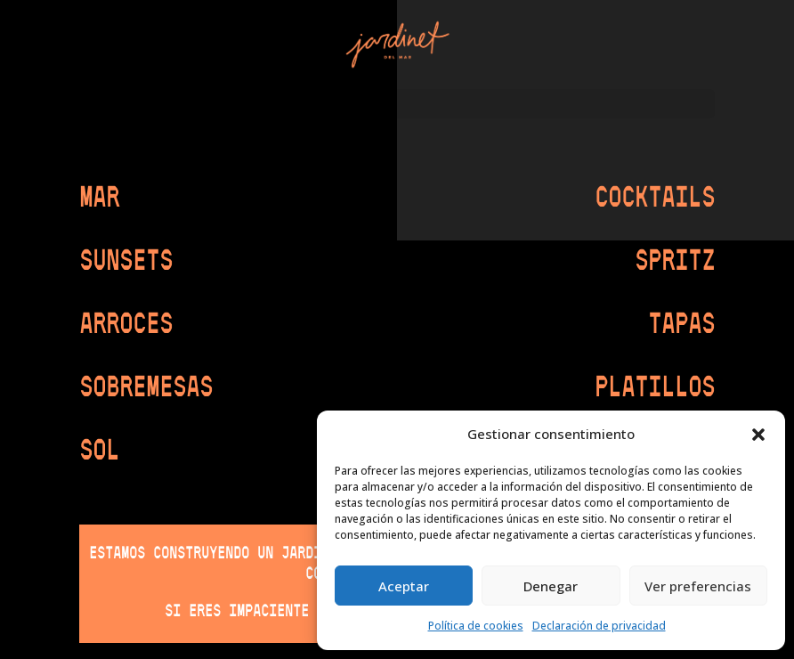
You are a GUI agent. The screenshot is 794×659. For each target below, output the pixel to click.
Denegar (550, 586)
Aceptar (403, 586)
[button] (758, 434)
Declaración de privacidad (599, 625)
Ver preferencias (697, 586)
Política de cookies (475, 625)
